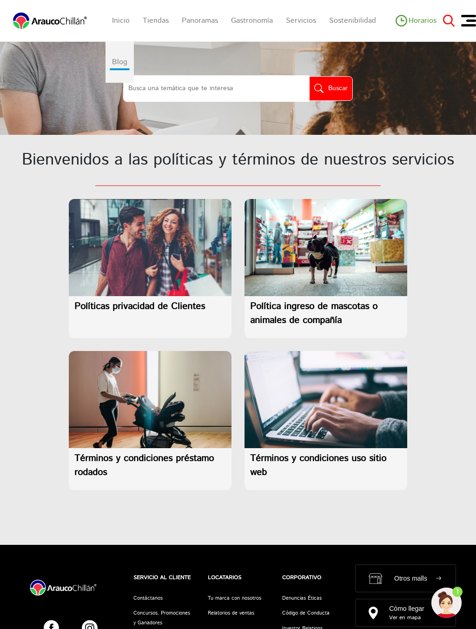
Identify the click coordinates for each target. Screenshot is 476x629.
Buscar (338, 88)
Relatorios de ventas (231, 613)
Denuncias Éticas (302, 598)
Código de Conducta (306, 613)
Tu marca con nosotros (234, 598)
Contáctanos (148, 598)
